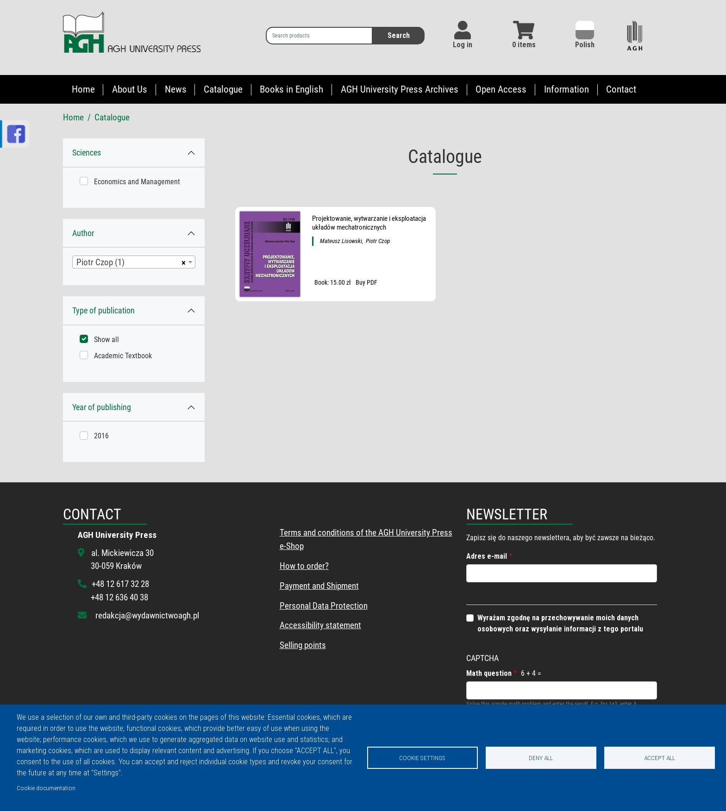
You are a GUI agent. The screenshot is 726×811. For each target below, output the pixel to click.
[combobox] (133, 262)
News (176, 89)
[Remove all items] (182, 262)
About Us (129, 89)
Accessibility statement (320, 625)
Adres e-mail (486, 556)
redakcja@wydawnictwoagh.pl (147, 615)
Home (83, 89)
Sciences (86, 152)
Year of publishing (101, 407)
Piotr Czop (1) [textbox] (100, 262)
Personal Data (304, 605)
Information (566, 89)
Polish (585, 35)
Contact (621, 89)
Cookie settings (422, 757)
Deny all (541, 757)
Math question (489, 673)
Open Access (501, 89)
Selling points (303, 645)
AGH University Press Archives (399, 89)
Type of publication (103, 310)
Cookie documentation (46, 788)
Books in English (291, 89)
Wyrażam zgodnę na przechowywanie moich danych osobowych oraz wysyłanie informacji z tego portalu (560, 623)
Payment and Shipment (319, 585)
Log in (462, 44)
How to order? (304, 566)
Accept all (659, 757)
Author (83, 233)
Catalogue (223, 89)
